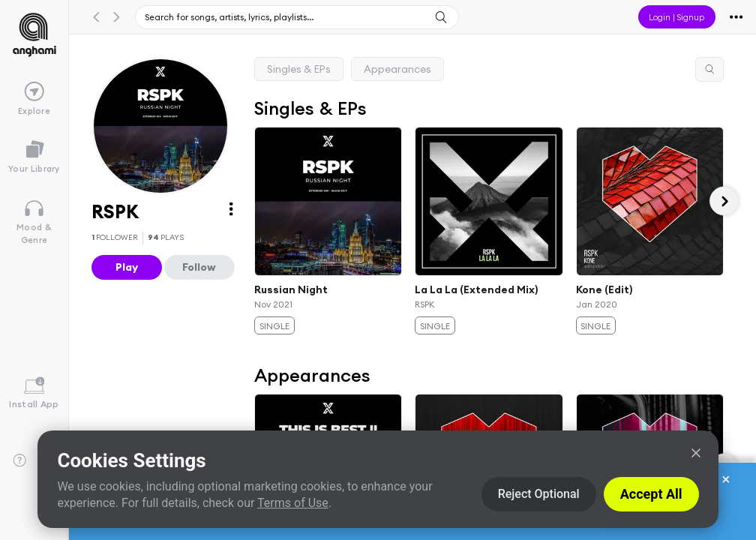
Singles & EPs (299, 69)
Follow (199, 267)
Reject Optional (539, 494)
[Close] (696, 453)
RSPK (425, 303)
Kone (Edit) (603, 289)
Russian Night (291, 289)
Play (127, 267)
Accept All (651, 494)
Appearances (397, 69)
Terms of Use (292, 503)
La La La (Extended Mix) (476, 289)
